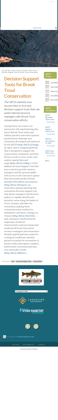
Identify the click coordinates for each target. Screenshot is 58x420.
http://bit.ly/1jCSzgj (28, 144)
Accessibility (28, 345)
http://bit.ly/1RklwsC (15, 252)
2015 (12, 261)
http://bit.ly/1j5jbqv (20, 163)
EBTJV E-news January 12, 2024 (50, 142)
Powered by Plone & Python (28, 349)
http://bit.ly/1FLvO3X (23, 215)
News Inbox (33, 70)
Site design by (20, 336)
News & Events (22, 70)
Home (13, 70)
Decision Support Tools (23, 261)
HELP (31, 331)
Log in (52, 1)
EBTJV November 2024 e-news (50, 118)
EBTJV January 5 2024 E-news (50, 130)
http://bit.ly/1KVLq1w (15, 184)
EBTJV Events (48, 75)
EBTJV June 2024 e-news (50, 153)
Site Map (15, 345)
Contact (41, 345)
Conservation (37, 261)
